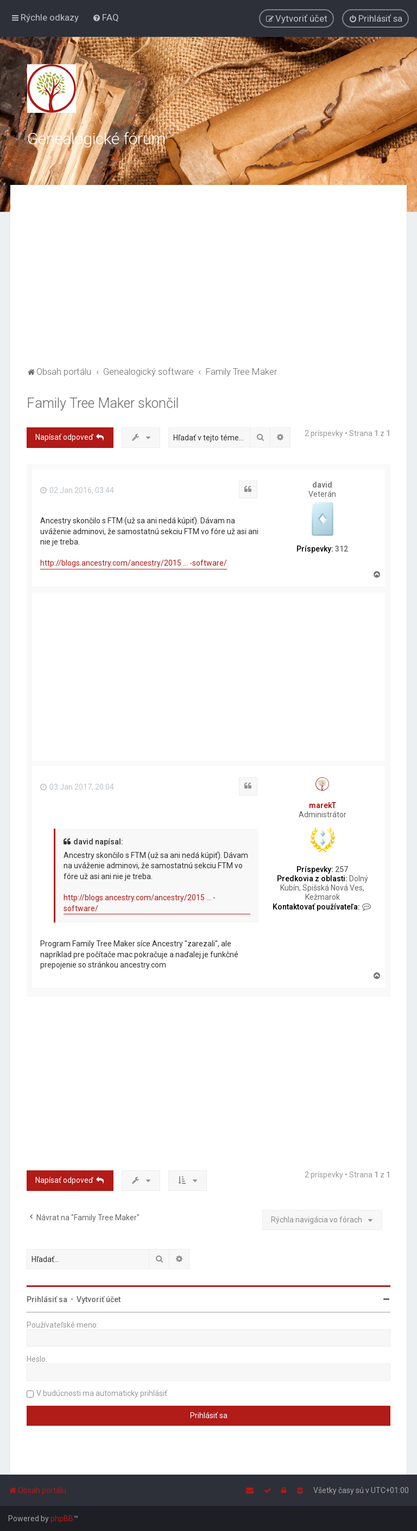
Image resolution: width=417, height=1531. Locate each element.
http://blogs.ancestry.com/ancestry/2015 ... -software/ (133, 563)
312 (341, 549)
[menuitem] (106, 17)
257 (341, 869)
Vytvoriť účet (99, 1299)
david (322, 485)
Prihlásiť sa (47, 1299)
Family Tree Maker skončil (103, 403)
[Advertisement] (208, 282)
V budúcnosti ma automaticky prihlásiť (101, 1393)
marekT (322, 805)
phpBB (61, 1518)
